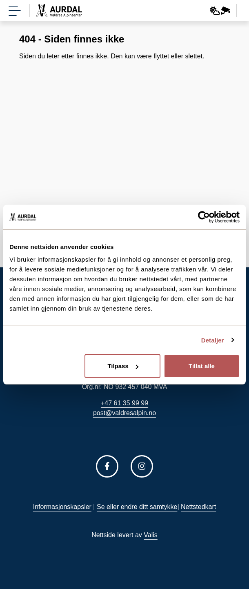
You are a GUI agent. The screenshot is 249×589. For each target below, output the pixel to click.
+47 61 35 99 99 (124, 403)
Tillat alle (202, 365)
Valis (151, 534)
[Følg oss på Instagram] (142, 466)
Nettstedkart (198, 506)
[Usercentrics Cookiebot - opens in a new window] (204, 217)
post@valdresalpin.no (124, 412)
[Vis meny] (14, 10)
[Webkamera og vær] (220, 11)
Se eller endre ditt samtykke (137, 506)
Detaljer (212, 339)
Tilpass (122, 365)
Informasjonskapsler (62, 506)
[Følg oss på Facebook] (107, 466)
